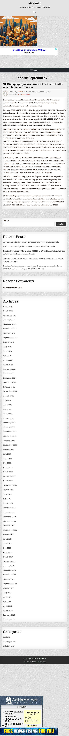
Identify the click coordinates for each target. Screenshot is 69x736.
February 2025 (9, 369)
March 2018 (8, 557)
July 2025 (7, 346)
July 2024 (7, 400)
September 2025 (10, 337)
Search (6, 220)
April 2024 (7, 414)
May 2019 (7, 498)
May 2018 (7, 548)
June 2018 (7, 543)
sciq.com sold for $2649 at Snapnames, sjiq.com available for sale (31, 242)
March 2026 (8, 311)
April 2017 (7, 606)
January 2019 (8, 512)
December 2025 (9, 324)
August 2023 (8, 449)
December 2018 (9, 516)
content (6, 637)
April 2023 (7, 467)
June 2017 (7, 597)
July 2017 (7, 592)
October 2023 (9, 440)
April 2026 (7, 306)
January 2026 (9, 320)
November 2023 (9, 436)
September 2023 (10, 445)
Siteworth (34, 3)
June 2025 (7, 351)
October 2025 (9, 333)
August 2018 (8, 534)
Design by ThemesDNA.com (34, 662)
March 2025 (8, 364)
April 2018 (7, 552)
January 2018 (8, 566)
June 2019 (7, 494)
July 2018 (7, 539)
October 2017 (8, 579)
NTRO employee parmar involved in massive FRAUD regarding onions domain (33, 86)
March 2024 (8, 418)
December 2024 (9, 378)
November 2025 (9, 329)
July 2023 (7, 454)
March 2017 (8, 610)
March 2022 (8, 481)
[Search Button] (34, 11)
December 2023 (9, 431)
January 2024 (9, 427)
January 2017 (8, 619)
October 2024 (9, 387)
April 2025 (7, 360)
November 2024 (9, 382)
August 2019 (8, 490)
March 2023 (8, 472)
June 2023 (7, 458)
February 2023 (9, 476)
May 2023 (7, 463)
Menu (36, 70)
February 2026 (9, 315)
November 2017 (9, 575)
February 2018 (9, 561)
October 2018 (8, 525)
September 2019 (10, 485)
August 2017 (8, 588)
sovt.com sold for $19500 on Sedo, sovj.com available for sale (29, 246)
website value (9, 646)
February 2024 (9, 422)
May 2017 (7, 601)
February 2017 (9, 615)
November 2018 (9, 521)
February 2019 (9, 507)
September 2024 (10, 391)
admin (20, 92)
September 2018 (10, 530)
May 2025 (7, 355)
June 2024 (7, 405)
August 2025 (8, 342)
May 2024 (7, 409)
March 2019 (8, 503)
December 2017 (9, 570)
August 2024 (8, 396)
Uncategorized (23, 94)
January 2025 (9, 373)
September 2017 (10, 583)
